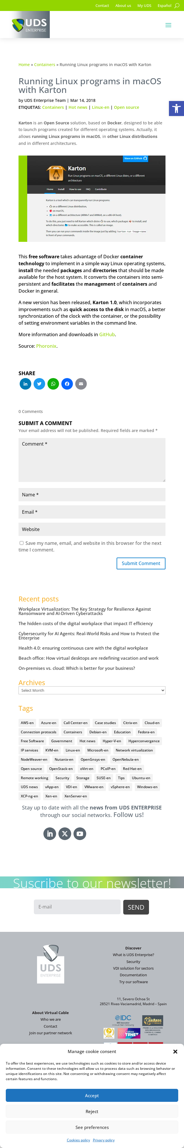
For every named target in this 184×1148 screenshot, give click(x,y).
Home (24, 64)
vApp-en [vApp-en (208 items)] (52, 786)
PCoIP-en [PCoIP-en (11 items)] (108, 768)
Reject (92, 1111)
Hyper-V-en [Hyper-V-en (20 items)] (112, 740)
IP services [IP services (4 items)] (29, 750)
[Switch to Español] (164, 6)
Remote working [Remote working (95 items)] (34, 777)
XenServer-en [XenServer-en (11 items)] (76, 796)
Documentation (133, 974)
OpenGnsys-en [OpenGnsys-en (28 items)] (93, 759)
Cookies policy (78, 1140)
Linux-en (100, 107)
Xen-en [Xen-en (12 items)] (51, 796)
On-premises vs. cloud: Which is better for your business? (77, 668)
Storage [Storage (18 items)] (82, 777)
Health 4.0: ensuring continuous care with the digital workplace (83, 648)
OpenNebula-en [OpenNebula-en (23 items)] (126, 759)
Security (133, 961)
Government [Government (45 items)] (61, 740)
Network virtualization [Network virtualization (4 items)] (134, 750)
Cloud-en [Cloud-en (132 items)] (152, 722)
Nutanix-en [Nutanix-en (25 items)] (64, 759)
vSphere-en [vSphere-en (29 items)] (120, 786)
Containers (44, 64)
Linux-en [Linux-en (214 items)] (73, 750)
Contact (102, 5)
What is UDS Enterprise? (133, 954)
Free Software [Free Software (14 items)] (32, 740)
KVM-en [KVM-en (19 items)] (51, 750)
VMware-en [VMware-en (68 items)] (94, 786)
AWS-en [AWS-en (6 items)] (27, 722)
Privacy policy (104, 1140)
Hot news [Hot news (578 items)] (87, 740)
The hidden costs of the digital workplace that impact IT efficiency (86, 623)
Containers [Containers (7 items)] (73, 732)
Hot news (78, 107)
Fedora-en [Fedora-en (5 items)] (146, 732)
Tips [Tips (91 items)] (121, 777)
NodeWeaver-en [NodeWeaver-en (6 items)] (34, 759)
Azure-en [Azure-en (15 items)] (48, 722)
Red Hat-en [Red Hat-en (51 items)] (132, 768)
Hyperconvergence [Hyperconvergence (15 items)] (144, 740)
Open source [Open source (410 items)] (31, 768)
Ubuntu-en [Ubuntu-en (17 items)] (141, 777)
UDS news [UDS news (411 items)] (29, 786)
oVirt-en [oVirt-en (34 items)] (86, 768)
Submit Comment (141, 563)
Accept (92, 1095)
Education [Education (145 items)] (122, 732)
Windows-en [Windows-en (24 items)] (147, 786)
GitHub (107, 334)
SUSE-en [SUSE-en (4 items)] (104, 777)
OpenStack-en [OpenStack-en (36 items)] (61, 768)
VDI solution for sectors (133, 968)
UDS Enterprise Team (45, 100)
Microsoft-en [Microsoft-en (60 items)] (97, 750)
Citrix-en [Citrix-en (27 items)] (130, 722)
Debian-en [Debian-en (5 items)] (98, 732)
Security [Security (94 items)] (62, 777)
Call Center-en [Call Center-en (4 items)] (76, 722)
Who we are (51, 1019)
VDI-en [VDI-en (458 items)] (71, 786)
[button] (176, 108)
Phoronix (46, 346)
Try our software (133, 981)
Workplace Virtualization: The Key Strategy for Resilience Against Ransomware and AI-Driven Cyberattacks (85, 611)
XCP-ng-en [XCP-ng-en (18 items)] (29, 796)
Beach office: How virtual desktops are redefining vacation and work (89, 658)
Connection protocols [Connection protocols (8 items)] (38, 732)
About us (123, 5)
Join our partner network (50, 1032)
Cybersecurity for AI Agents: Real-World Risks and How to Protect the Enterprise (89, 636)
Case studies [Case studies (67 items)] (105, 722)
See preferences (92, 1127)
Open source (126, 107)
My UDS (144, 5)
